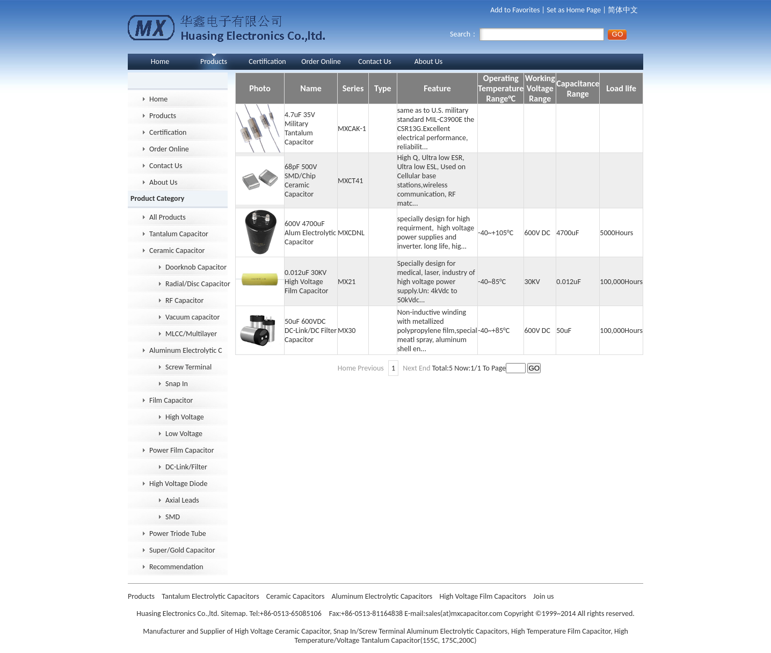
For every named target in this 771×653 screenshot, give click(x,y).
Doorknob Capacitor (196, 267)
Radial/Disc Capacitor (197, 283)
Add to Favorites (515, 9)
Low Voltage (183, 433)
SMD (172, 516)
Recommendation (176, 566)
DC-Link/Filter (186, 466)
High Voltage (184, 417)
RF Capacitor (184, 300)
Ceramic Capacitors (296, 596)
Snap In (176, 383)
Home (160, 61)
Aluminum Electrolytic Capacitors (383, 596)
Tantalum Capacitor (178, 233)
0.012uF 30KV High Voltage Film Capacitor (306, 281)
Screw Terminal (188, 367)
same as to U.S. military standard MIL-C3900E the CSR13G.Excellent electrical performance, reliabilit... (436, 128)
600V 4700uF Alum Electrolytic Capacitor (310, 232)
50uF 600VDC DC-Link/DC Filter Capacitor (311, 330)
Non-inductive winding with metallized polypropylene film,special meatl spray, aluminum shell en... (437, 330)
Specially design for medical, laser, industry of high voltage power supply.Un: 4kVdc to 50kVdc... (437, 281)
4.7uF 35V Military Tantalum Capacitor (300, 128)
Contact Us (374, 61)
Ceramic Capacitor (177, 250)
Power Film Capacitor (181, 450)
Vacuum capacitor (192, 317)
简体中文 (623, 9)
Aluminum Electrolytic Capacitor (185, 350)
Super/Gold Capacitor (182, 550)
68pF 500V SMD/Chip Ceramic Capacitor (301, 180)
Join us (543, 596)
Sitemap (233, 613)
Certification (267, 61)
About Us (428, 61)
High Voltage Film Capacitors (483, 596)
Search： (527, 34)
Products (213, 61)
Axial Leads (182, 500)
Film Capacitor (171, 400)
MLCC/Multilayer (191, 333)
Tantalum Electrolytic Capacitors (211, 596)
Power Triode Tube (177, 533)
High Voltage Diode (178, 483)
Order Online (321, 61)
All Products (167, 217)
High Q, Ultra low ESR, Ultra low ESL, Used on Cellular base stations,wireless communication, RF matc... (431, 180)
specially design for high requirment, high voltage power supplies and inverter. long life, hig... (436, 232)
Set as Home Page (574, 9)
